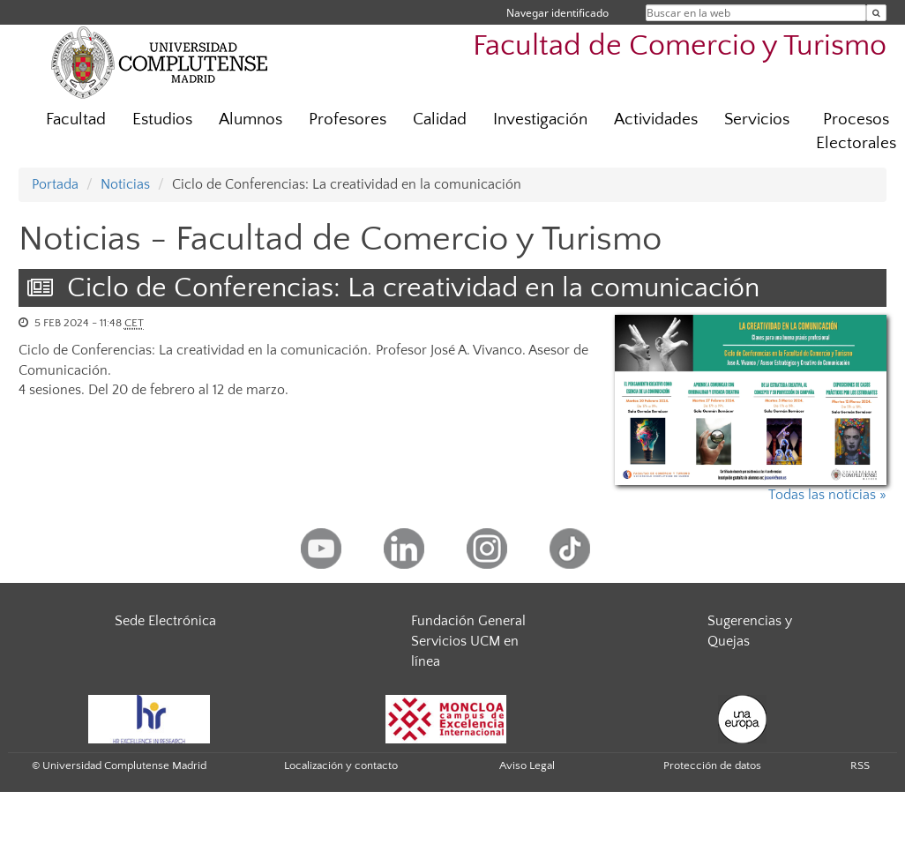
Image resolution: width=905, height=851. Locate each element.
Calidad (440, 119)
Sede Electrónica (165, 621)
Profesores (347, 119)
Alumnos (250, 119)
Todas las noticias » (827, 495)
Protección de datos (712, 765)
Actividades (656, 119)
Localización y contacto (341, 765)
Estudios (162, 119)
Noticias (125, 184)
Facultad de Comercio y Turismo (679, 46)
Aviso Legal (527, 765)
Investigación (540, 119)
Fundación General (468, 621)
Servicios (756, 119)
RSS (860, 765)
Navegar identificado (557, 12)
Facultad (76, 119)
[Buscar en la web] (876, 12)
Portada (55, 184)
